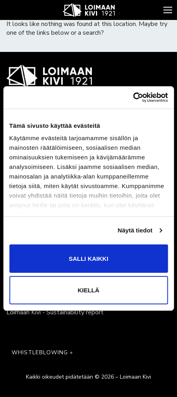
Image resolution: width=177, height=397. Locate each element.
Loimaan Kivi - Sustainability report (54, 312)
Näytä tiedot (135, 230)
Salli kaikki (88, 258)
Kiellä (88, 290)
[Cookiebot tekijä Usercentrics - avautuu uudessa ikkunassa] (133, 97)
